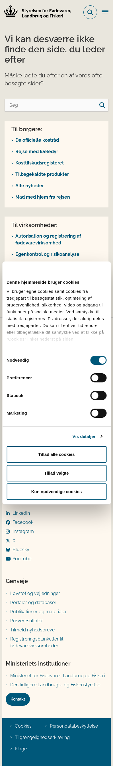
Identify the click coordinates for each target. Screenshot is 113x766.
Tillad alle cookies (56, 454)
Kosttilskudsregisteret (39, 163)
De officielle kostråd (37, 140)
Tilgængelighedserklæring (42, 737)
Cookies (23, 726)
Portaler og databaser (33, 602)
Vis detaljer (84, 436)
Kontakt (18, 699)
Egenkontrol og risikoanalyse (47, 254)
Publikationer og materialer (38, 611)
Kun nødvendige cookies (56, 491)
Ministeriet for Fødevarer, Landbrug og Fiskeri (57, 675)
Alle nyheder (29, 185)
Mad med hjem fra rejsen (42, 197)
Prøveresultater (26, 620)
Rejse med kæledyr (36, 151)
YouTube (22, 558)
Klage (21, 748)
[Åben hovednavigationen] (107, 12)
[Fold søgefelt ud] (90, 12)
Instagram (23, 531)
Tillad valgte (56, 473)
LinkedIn (21, 513)
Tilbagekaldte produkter (42, 174)
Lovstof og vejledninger (35, 593)
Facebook (23, 522)
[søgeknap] (102, 105)
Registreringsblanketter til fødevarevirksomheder (36, 642)
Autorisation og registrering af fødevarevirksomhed (48, 239)
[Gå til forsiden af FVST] (36, 12)
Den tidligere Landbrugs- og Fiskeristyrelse (55, 684)
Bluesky (21, 549)
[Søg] (56, 105)
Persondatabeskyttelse (74, 726)
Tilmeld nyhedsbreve (32, 630)
